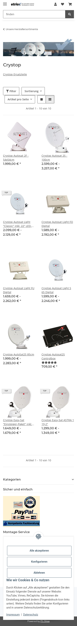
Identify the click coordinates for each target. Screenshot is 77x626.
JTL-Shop (45, 621)
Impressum (13, 614)
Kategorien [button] (12, 479)
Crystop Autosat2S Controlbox (53, 356)
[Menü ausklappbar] (5, 2)
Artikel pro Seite (18, 99)
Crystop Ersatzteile (15, 74)
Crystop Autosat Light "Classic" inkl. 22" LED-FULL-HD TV (17, 224)
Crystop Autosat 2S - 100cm (54, 157)
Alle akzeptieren (39, 550)
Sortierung (31, 91)
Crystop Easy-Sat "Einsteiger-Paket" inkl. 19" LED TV (17, 422)
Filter (11, 91)
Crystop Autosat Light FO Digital (57, 224)
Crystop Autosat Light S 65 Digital (56, 290)
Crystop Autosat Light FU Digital (18, 290)
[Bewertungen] (49, 362)
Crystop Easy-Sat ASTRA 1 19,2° (58, 422)
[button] (55, 4)
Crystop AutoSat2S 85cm (18, 354)
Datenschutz (30, 614)
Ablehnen (39, 572)
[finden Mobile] (34, 14)
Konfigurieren (39, 561)
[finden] (69, 14)
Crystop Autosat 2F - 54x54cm (16, 157)
